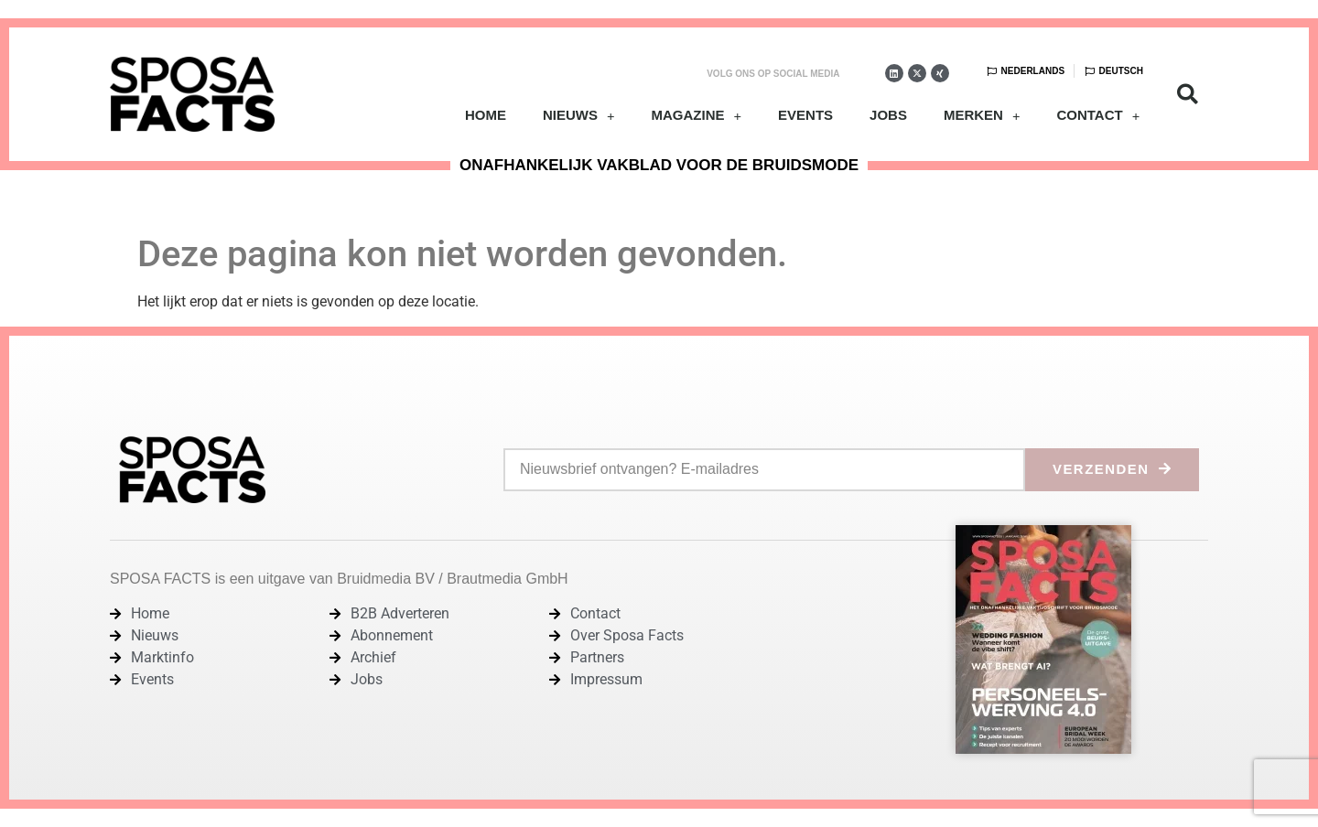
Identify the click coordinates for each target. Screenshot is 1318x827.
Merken (982, 116)
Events (805, 115)
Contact (1098, 116)
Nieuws (579, 116)
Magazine (696, 116)
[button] (1187, 94)
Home (485, 115)
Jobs (888, 115)
